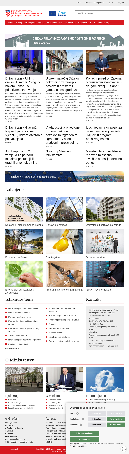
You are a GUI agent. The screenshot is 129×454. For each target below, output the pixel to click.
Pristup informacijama (26, 23)
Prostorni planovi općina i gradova (64, 320)
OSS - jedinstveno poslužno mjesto (19, 442)
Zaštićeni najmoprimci (18, 28)
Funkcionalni (75, 424)
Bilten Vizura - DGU (96, 405)
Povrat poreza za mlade (19, 313)
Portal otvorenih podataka (15, 439)
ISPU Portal (70, 23)
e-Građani (9, 434)
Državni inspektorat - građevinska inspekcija (63, 439)
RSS (79, 3)
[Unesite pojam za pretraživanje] (96, 13)
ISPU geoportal (11, 423)
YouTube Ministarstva (97, 403)
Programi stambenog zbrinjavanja (21, 405)
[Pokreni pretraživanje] (121, 13)
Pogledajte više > (12, 348)
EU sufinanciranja (102, 23)
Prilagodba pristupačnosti (95, 3)
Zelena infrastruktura (17, 335)
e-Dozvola (9, 425)
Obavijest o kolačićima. (79, 446)
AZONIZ (49, 442)
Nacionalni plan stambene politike (23, 308)
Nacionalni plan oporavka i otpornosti (24, 340)
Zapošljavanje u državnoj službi (20, 408)
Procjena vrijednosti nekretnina (62, 315)
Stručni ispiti (54, 324)
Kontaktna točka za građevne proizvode (62, 309)
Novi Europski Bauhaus (59, 337)
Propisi (41, 23)
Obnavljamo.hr (84, 23)
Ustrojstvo (12, 400)
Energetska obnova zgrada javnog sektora (23, 329)
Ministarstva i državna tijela (56, 425)
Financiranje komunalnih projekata (64, 341)
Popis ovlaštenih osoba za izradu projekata (62, 428)
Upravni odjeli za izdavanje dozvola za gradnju (64, 423)
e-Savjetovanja (11, 436)
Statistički (74, 430)
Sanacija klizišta (56, 333)
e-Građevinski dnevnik (14, 428)
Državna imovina (54, 23)
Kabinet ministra (55, 400)
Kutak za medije (14, 403)
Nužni (72, 418)
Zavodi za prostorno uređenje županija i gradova (64, 434)
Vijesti (10, 23)
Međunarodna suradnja (59, 328)
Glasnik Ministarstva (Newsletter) (102, 400)
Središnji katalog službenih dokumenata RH (63, 436)
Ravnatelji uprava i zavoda (59, 405)
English (121, 3)
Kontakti (34, 28)
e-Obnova (9, 431)
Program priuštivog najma (19, 317)
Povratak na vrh (13, 449)
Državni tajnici (54, 403)
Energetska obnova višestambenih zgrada (23, 322)
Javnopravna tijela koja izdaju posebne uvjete (63, 431)
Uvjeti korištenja (56, 451)
